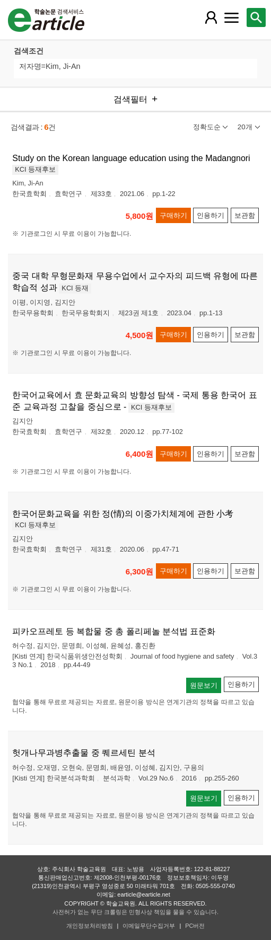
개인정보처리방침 (89, 926)
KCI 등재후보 (35, 169)
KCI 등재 (75, 288)
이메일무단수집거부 (149, 926)
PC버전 (195, 926)
